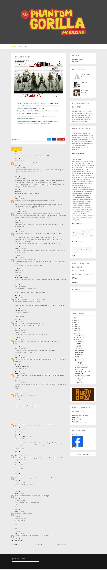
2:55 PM (17, 401)
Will (16, 153)
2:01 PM (17, 356)
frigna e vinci (85, 83)
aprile (77, 381)
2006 (75, 334)
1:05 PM (17, 276)
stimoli (77, 358)
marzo (78, 383)
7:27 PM (17, 309)
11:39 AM (17, 518)
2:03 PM (17, 365)
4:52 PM (17, 464)
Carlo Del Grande (20, 311)
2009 (75, 327)
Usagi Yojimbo (33, 109)
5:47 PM (17, 482)
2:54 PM (17, 392)
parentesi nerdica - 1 (81, 360)
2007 (75, 332)
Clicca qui (75, 283)
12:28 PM (17, 269)
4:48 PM (17, 453)
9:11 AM (17, 329)
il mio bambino (79, 351)
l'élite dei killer (79, 370)
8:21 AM (17, 500)
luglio (77, 347)
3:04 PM (17, 429)
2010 (75, 325)
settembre (79, 343)
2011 (75, 323)
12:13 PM (17, 256)
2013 (75, 319)
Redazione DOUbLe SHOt (22, 438)
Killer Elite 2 (75, 418)
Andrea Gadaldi (78, 61)
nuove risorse (79, 355)
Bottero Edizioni (40, 104)
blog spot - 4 (79, 353)
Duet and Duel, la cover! (82, 372)
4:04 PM (17, 436)
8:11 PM (17, 320)
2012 (75, 321)
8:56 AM (17, 247)
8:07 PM (17, 222)
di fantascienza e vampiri (82, 377)
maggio (78, 379)
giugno (78, 349)
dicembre (79, 336)
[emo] (16, 162)
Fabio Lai (17, 249)
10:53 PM (17, 493)
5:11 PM (17, 475)
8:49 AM (17, 511)
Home (13, 47)
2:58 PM (17, 422)
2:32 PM (17, 372)
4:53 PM (17, 198)
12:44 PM (17, 533)
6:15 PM (17, 211)
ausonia (17, 224)
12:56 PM (17, 338)
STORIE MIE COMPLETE (79, 424)
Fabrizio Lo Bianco (20, 367)
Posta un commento (17, 541)
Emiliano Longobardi (76, 435)
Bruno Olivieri (19, 278)
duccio (17, 466)
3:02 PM (17, 160)
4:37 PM (17, 296)
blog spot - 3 (79, 374)
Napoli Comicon (35, 122)
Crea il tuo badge (76, 448)
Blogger (86, 455)
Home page (38, 545)
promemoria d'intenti (81, 368)
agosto (78, 345)
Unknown (17, 213)
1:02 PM (17, 539)
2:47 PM (17, 381)
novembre (79, 338)
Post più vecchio (61, 545)
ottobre (78, 340)
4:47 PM (17, 191)
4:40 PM (17, 178)
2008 (75, 330)
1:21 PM (17, 347)
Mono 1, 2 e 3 (76, 420)
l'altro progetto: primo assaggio (81, 363)
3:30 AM (17, 230)
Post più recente (15, 545)
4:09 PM (17, 167)
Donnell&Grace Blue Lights (80, 417)
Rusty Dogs (21, 47)
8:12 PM (17, 285)
